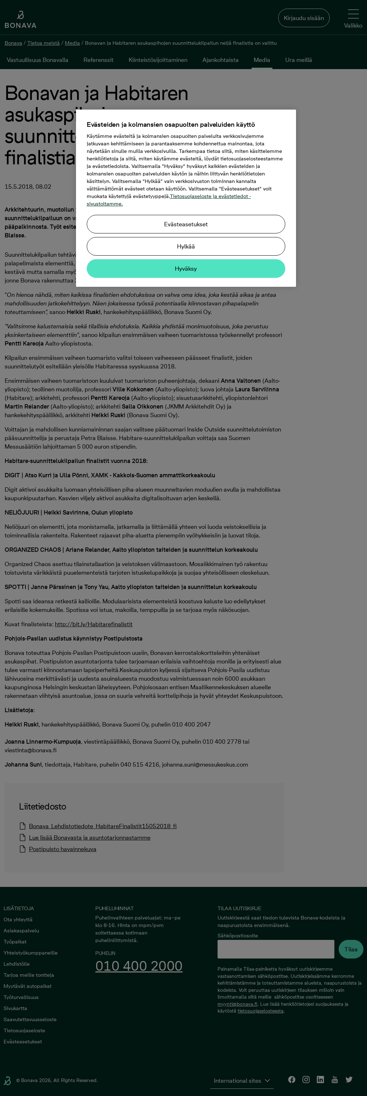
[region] (186, 198)
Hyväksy (186, 268)
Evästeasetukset (186, 224)
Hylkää (186, 246)
